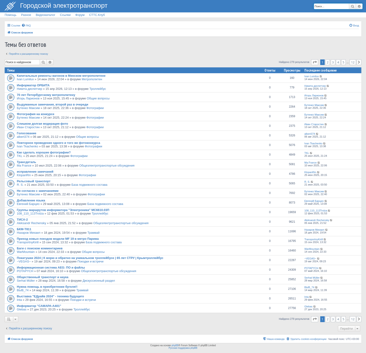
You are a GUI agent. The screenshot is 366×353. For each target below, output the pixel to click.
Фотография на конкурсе (35, 114)
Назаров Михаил (28, 232)
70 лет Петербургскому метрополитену (46, 95)
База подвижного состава (89, 184)
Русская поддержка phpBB (183, 348)
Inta (19, 300)
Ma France (24, 165)
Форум (80, 15)
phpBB (175, 345)
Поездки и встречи (90, 261)
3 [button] (333, 62)
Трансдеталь (26, 162)
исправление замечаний (35, 171)
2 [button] (327, 62)
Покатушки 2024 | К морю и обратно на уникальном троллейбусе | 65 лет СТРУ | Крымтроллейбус (90, 258)
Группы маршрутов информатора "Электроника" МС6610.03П (63, 210)
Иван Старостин (28, 127)
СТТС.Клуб (97, 15)
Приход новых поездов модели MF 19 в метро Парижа (58, 238)
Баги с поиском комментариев (40, 248)
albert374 (23, 136)
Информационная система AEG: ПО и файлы (51, 267)
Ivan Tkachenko (27, 146)
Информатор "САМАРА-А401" (39, 306)
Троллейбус (97, 89)
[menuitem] (26, 25)
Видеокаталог (45, 15)
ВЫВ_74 (23, 290)
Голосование (26, 133)
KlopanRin (24, 175)
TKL (19, 156)
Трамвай (94, 232)
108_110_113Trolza (30, 213)
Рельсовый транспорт (33, 181)
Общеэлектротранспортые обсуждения (106, 165)
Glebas (21, 309)
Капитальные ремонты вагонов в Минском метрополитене (61, 75)
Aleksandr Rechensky (31, 223)
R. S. (20, 184)
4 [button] (338, 62)
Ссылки (65, 15)
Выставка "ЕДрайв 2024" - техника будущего (50, 296)
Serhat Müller (26, 280)
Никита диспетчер (29, 89)
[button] (314, 62)
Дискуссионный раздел (99, 280)
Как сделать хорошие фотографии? (44, 152)
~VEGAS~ (24, 261)
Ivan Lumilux (25, 79)
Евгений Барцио (28, 204)
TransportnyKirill (28, 242)
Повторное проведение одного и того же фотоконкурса (58, 143)
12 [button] (353, 62)
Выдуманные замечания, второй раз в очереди (52, 104)
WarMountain (26, 252)
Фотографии (95, 108)
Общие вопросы (98, 98)
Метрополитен (92, 79)
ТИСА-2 (22, 219)
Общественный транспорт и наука (42, 277)
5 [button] (343, 62)
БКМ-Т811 (24, 229)
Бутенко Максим (28, 108)
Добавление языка (31, 200)
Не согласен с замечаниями (38, 191)
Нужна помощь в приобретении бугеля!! (47, 286)
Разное (26, 15)
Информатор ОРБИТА (33, 85)
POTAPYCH (25, 271)
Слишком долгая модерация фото (42, 123)
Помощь (10, 15)
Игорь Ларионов (28, 98)
